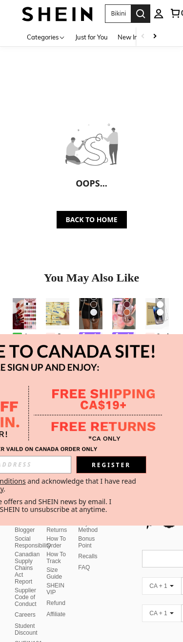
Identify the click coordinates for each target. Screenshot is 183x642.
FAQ (84, 567)
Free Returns (56, 526)
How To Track (56, 558)
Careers (25, 614)
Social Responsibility (33, 542)
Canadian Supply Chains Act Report (27, 568)
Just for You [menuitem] (91, 37)
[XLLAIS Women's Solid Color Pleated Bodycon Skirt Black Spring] (90, 313)
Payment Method (89, 526)
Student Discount (26, 629)
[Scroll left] (143, 36)
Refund (55, 603)
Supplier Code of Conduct (26, 597)
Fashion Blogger (25, 526)
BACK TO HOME (92, 219)
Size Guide (54, 573)
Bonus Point (86, 542)
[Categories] (46, 36)
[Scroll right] (154, 36)
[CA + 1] (161, 586)
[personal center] (158, 13)
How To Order (56, 542)
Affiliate (55, 614)
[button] (118, 13)
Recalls (87, 556)
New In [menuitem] (128, 37)
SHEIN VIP (55, 589)
